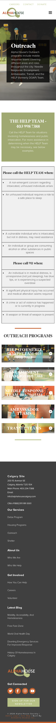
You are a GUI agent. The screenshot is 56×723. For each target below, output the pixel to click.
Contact (28, 4)
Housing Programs (16, 525)
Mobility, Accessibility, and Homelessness (20, 616)
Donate (42, 4)
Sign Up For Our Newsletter (23, 702)
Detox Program (15, 517)
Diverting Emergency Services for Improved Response (22, 643)
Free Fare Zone (15, 625)
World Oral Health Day (18, 633)
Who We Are (13, 557)
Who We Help (14, 565)
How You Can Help (17, 582)
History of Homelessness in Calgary (21, 654)
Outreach (12, 533)
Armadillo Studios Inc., (23, 718)
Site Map (26, 716)
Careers (14, 4)
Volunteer (12, 598)
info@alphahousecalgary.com (21, 496)
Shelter (11, 540)
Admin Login (12, 716)
